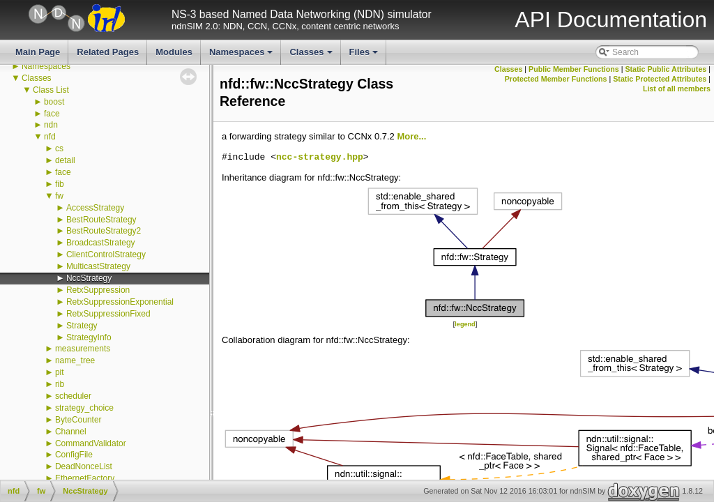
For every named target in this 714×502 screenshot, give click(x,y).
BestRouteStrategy (101, 220)
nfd (50, 137)
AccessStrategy (95, 208)
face (52, 114)
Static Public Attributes (665, 69)
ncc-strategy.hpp (319, 157)
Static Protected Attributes (659, 79)
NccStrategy (89, 278)
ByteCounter (78, 420)
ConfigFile (74, 454)
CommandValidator (90, 443)
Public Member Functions (574, 69)
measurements (82, 348)
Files (365, 56)
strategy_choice (84, 408)
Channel (70, 431)
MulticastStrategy (98, 266)
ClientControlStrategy (106, 254)
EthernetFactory (84, 478)
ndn (51, 125)
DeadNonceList (83, 466)
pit (59, 372)
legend (465, 324)
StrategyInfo (89, 337)
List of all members (677, 88)
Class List (51, 90)
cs (59, 148)
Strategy (82, 325)
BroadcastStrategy (100, 243)
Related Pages (108, 52)
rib (59, 384)
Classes (311, 56)
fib (59, 184)
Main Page (37, 52)
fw (59, 196)
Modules (173, 52)
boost (54, 102)
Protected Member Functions (556, 79)
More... (411, 136)
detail (65, 160)
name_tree (75, 360)
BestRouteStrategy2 (103, 231)
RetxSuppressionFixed (108, 314)
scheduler (73, 396)
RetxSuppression (98, 290)
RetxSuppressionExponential (120, 302)
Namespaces (242, 56)
